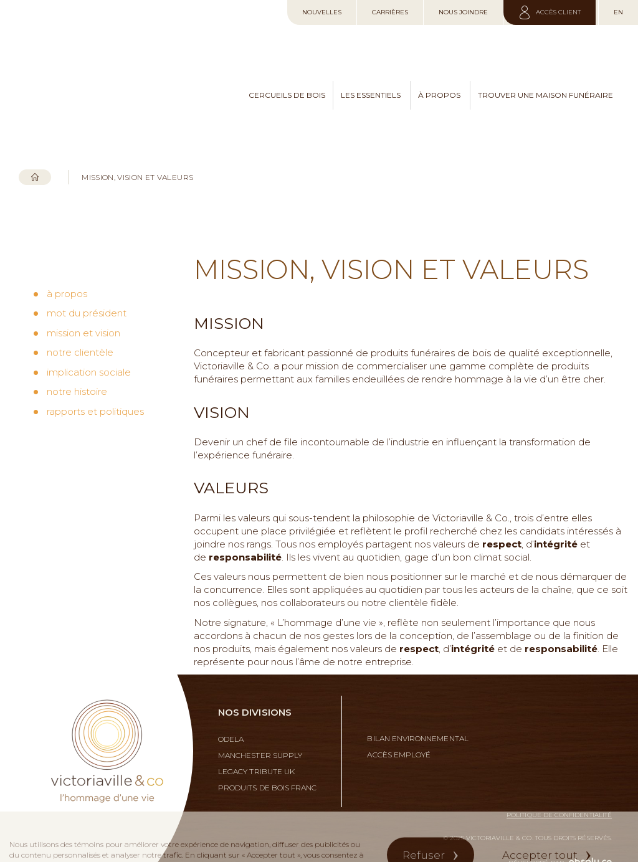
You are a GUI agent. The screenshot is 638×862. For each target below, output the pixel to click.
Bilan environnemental (417, 719)
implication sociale (89, 334)
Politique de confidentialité (559, 796)
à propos (439, 85)
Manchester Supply (260, 736)
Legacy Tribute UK (256, 752)
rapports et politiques (95, 373)
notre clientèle (80, 314)
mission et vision (83, 295)
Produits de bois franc (267, 768)
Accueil (35, 158)
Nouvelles (321, 12)
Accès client (557, 12)
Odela (231, 720)
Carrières (390, 12)
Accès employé (399, 735)
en (618, 12)
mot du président (86, 275)
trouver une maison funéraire (545, 85)
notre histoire (77, 353)
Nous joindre (463, 12)
